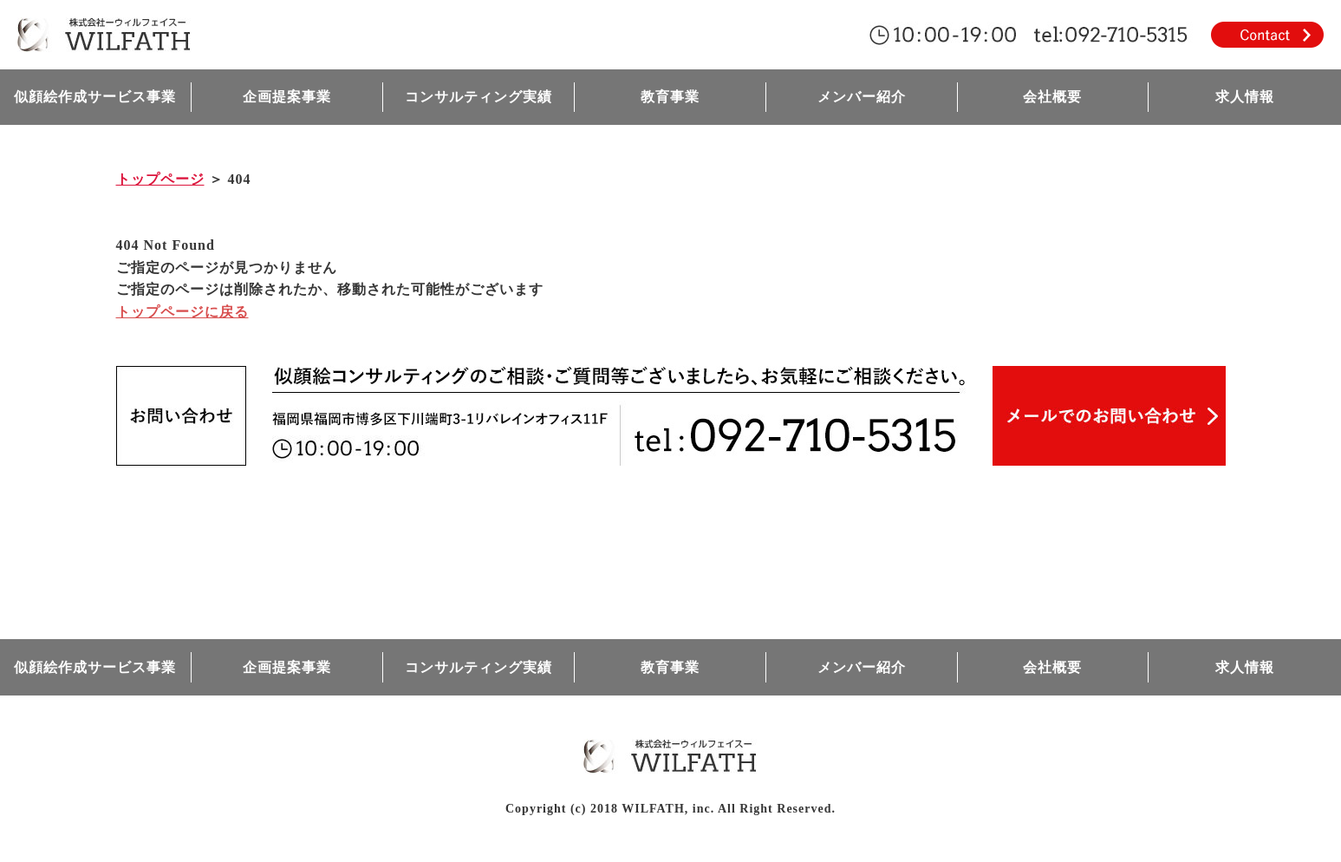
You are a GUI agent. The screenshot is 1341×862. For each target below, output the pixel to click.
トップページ (160, 179)
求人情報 (1244, 96)
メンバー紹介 (861, 96)
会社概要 (1052, 96)
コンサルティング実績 (478, 96)
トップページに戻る (182, 311)
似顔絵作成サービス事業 (95, 96)
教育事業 (670, 96)
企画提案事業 (287, 96)
